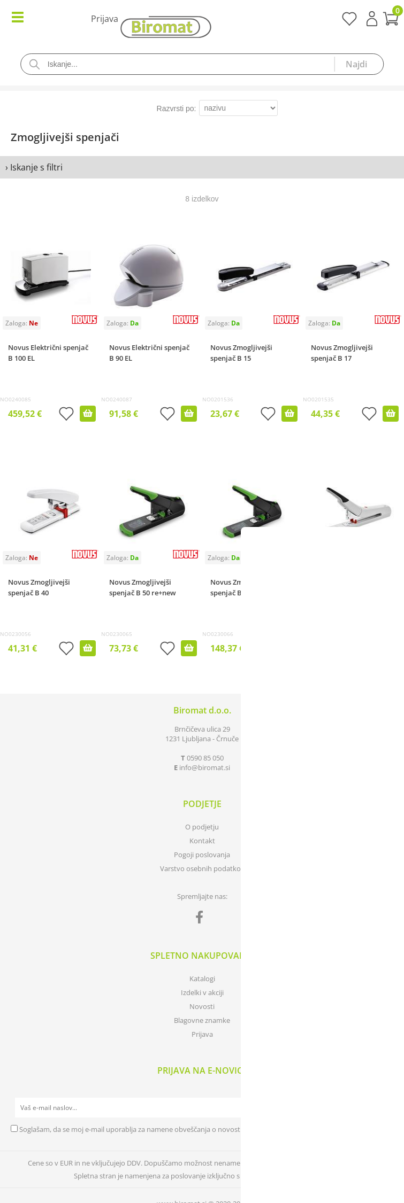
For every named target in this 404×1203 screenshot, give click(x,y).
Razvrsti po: (176, 108)
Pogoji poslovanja (202, 854)
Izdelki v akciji (202, 992)
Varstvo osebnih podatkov (202, 868)
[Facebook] (202, 919)
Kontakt (202, 840)
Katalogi (202, 978)
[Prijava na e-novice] (383, 1108)
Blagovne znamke (202, 1020)
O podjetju (202, 827)
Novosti (202, 1006)
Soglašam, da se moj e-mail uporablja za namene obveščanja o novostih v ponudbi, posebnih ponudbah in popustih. (203, 1129)
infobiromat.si (204, 767)
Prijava (372, 18)
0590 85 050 (205, 758)
